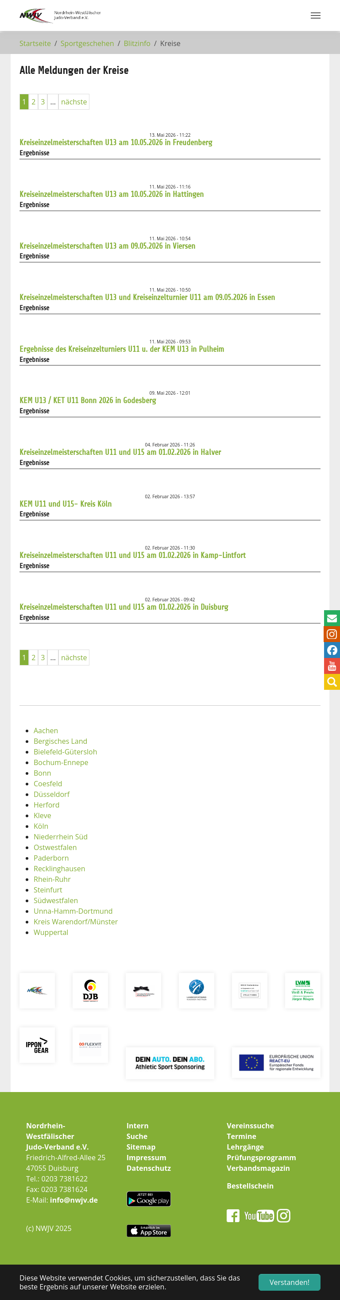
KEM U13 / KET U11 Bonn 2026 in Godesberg (87, 400)
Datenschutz (149, 1168)
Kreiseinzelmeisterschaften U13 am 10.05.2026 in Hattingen (111, 194)
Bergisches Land (60, 741)
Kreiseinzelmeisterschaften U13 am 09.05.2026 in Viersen (107, 246)
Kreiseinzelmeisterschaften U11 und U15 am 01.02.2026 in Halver (120, 452)
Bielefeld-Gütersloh (65, 752)
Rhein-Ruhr (52, 879)
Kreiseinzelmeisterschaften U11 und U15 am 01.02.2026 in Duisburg (123, 607)
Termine (241, 1136)
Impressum (146, 1157)
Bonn (42, 773)
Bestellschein (250, 1186)
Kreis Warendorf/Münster (76, 922)
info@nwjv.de (74, 1200)
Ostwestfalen (55, 847)
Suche (137, 1136)
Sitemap (141, 1147)
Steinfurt (48, 890)
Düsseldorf (52, 794)
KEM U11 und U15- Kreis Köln (65, 504)
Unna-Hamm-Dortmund (73, 911)
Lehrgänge (245, 1147)
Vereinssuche (250, 1126)
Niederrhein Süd (61, 837)
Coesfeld (48, 783)
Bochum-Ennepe (61, 762)
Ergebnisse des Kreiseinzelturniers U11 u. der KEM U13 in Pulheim (121, 349)
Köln (41, 826)
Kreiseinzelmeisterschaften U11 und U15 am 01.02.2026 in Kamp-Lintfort (132, 555)
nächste (74, 102)
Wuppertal (51, 932)
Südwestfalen (56, 900)
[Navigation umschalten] (316, 15)
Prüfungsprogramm (261, 1157)
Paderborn (51, 858)
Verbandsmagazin (258, 1168)
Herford (47, 805)
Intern (138, 1126)
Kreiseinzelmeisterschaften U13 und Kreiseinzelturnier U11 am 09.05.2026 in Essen (147, 297)
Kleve (42, 815)
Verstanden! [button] (289, 1282)
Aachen (46, 730)
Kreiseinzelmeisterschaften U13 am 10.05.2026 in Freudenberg (115, 142)
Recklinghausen (59, 868)
